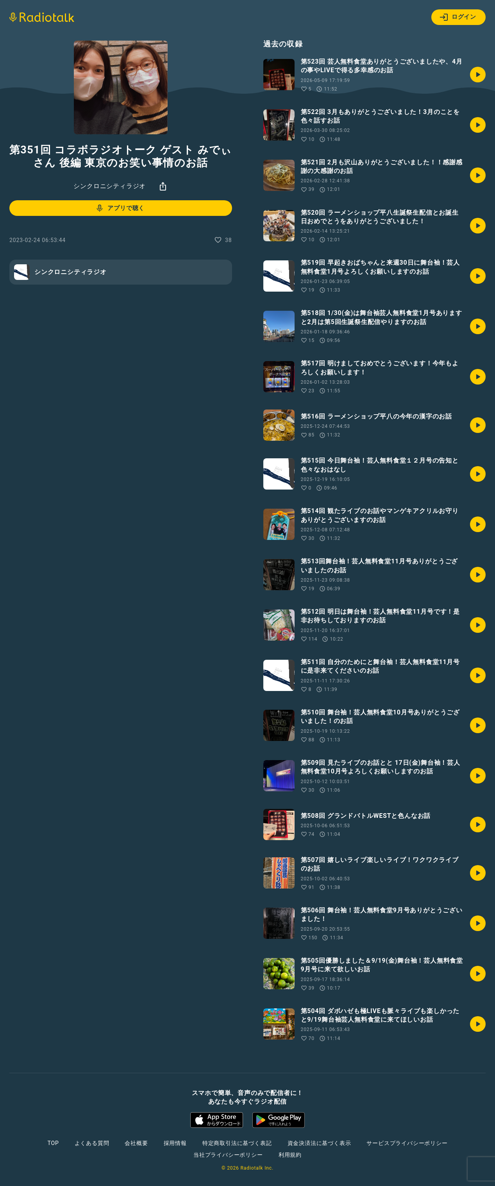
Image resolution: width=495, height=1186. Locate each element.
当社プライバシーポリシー (228, 1155)
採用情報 (175, 1143)
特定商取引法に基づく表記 (237, 1143)
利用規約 (290, 1155)
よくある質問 (92, 1143)
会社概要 (136, 1143)
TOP (53, 1143)
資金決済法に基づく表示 (319, 1143)
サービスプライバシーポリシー (406, 1143)
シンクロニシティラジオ (109, 186)
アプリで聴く (120, 208)
